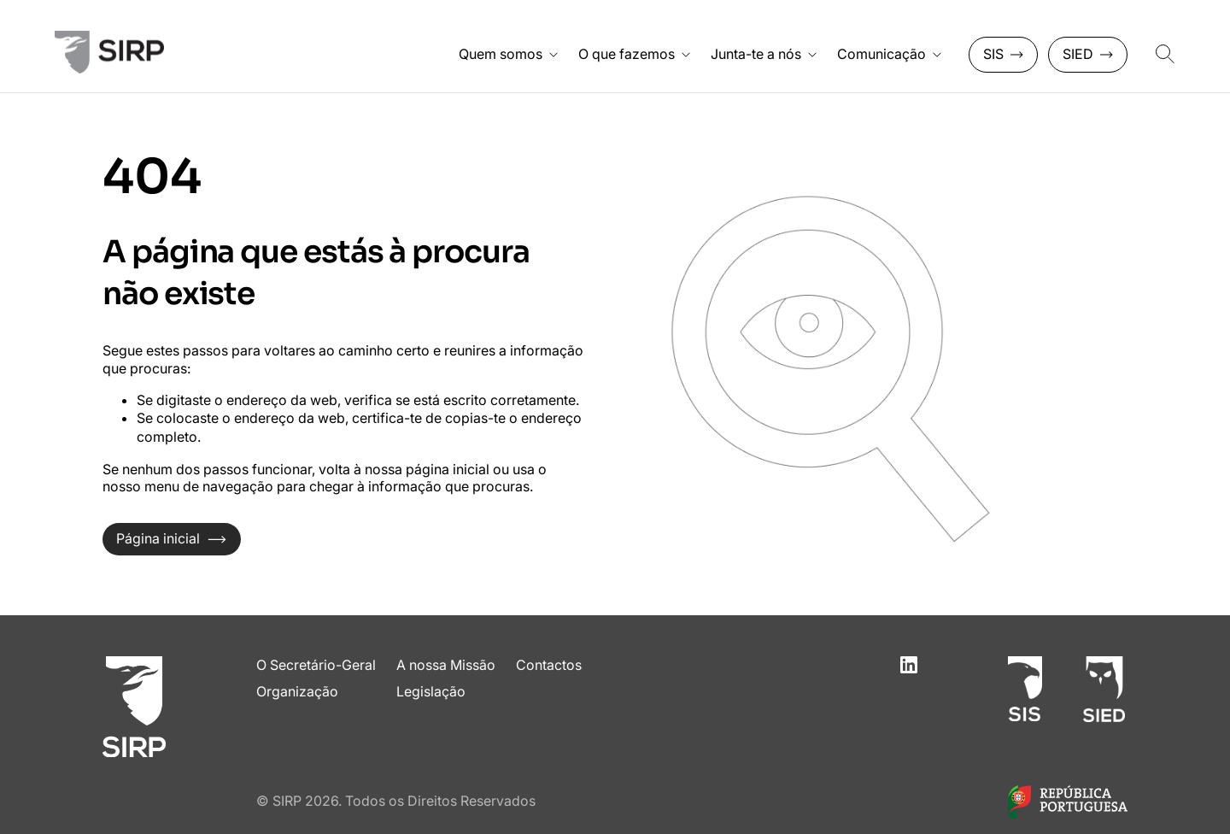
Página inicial (171, 538)
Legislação (431, 691)
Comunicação (889, 53)
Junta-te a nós (764, 53)
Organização (297, 691)
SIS (1003, 53)
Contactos (549, 664)
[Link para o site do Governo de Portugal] (1068, 813)
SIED (1088, 53)
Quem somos (508, 53)
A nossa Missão (445, 664)
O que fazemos (634, 53)
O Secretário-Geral (316, 664)
